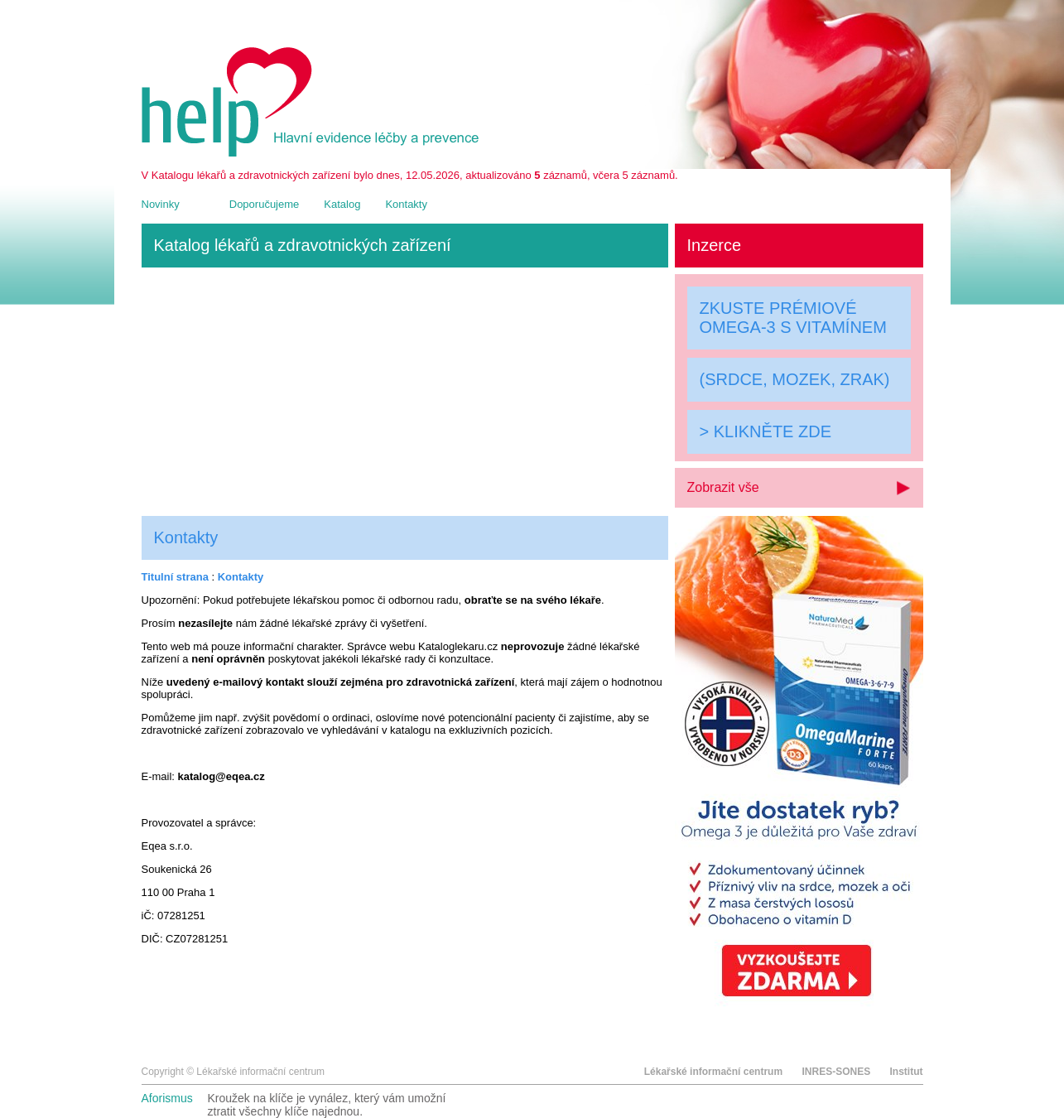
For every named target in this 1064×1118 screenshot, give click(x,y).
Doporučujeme (264, 204)
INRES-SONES (836, 1071)
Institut (906, 1071)
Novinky (161, 204)
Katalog (342, 204)
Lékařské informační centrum (713, 1071)
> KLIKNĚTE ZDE (766, 431)
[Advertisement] (405, 392)
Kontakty (406, 204)
